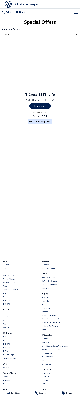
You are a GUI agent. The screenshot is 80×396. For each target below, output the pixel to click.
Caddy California (48, 268)
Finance (45, 312)
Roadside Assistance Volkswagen (55, 346)
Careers (45, 380)
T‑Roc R (6, 272)
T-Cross (6, 265)
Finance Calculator (49, 315)
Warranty (45, 342)
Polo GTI (6, 327)
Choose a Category (40, 32)
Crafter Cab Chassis (49, 281)
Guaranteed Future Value (52, 319)
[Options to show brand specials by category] (40, 34)
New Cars (45, 297)
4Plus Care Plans (48, 353)
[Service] (40, 393)
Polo (4, 324)
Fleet (44, 330)
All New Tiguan (9, 275)
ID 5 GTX (6, 300)
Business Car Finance (50, 326)
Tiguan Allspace (9, 279)
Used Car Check (48, 357)
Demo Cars (46, 301)
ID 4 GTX (6, 304)
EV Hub (45, 384)
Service (45, 339)
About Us (45, 377)
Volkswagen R (47, 288)
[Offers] (66, 393)
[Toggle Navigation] (76, 12)
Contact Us (46, 373)
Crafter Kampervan (49, 284)
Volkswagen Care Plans (51, 349)
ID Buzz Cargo (8, 355)
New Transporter (48, 277)
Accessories (46, 364)
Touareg (6, 286)
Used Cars (45, 304)
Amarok (6, 367)
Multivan (6, 380)
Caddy (5, 377)
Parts (44, 360)
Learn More (40, 106)
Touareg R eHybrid (10, 290)
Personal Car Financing (51, 322)
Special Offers (47, 308)
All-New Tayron (9, 282)
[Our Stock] (13, 393)
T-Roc (5, 268)
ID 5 (4, 297)
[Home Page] (8, 4)
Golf (4, 313)
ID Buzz (6, 351)
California (45, 265)
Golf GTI (6, 317)
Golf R (5, 320)
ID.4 (4, 293)
